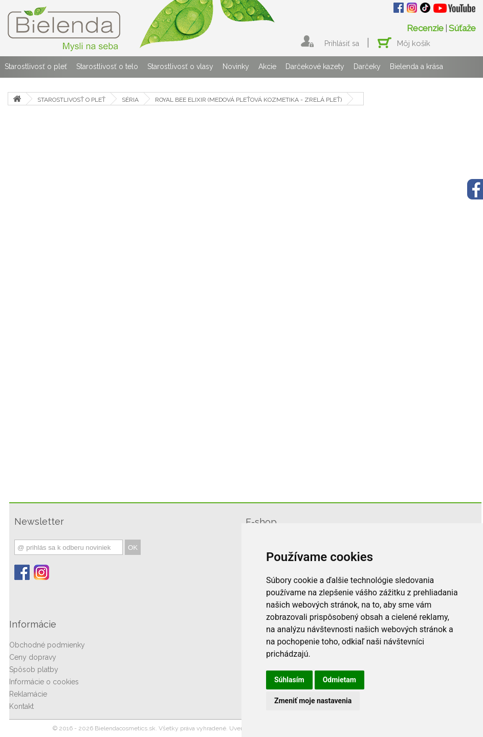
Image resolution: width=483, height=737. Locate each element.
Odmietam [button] (339, 680)
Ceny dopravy (32, 657)
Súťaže (462, 28)
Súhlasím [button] (289, 680)
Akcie (267, 66)
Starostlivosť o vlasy (180, 66)
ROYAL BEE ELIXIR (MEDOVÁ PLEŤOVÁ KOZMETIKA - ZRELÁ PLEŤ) (248, 99)
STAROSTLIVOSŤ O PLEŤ (71, 99)
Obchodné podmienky (47, 645)
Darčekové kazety (315, 66)
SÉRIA (130, 99)
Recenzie (425, 28)
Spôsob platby (33, 669)
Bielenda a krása (416, 66)
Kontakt (21, 706)
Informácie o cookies (44, 682)
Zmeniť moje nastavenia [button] (313, 701)
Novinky (236, 66)
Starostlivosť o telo (107, 66)
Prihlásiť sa (341, 43)
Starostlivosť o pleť (36, 66)
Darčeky (367, 66)
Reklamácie (28, 694)
